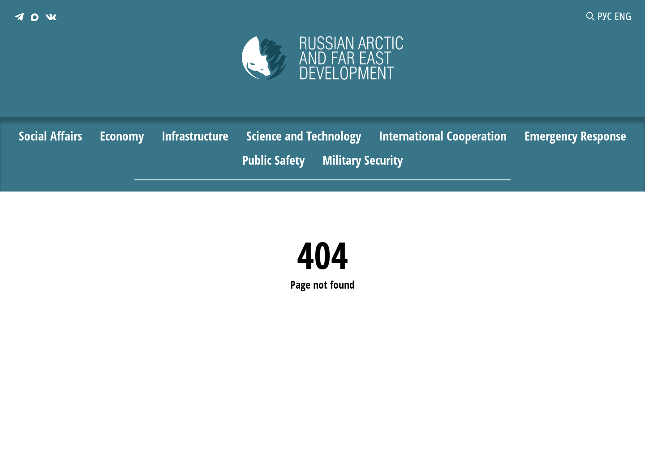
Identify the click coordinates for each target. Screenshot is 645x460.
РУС (605, 16)
